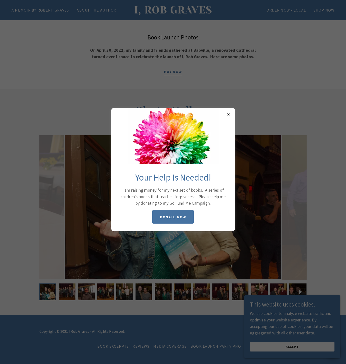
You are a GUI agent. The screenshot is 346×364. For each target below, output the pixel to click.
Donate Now (173, 216)
